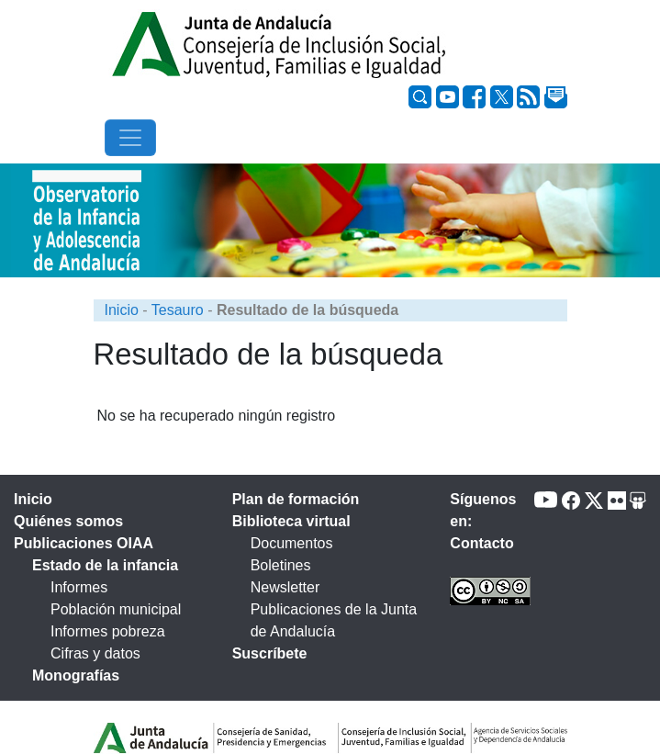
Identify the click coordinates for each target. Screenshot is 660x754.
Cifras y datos (95, 653)
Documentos (292, 543)
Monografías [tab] (75, 675)
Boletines (281, 565)
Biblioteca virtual (291, 521)
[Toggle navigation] (130, 137)
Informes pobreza (107, 631)
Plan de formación (296, 499)
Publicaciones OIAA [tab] (83, 543)
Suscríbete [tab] (270, 653)
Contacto (481, 543)
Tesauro (177, 310)
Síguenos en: (483, 510)
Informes (78, 587)
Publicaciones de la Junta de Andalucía (334, 620)
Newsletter (285, 587)
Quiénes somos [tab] (68, 521)
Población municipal (115, 609)
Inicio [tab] (33, 499)
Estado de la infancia (105, 565)
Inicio (122, 310)
